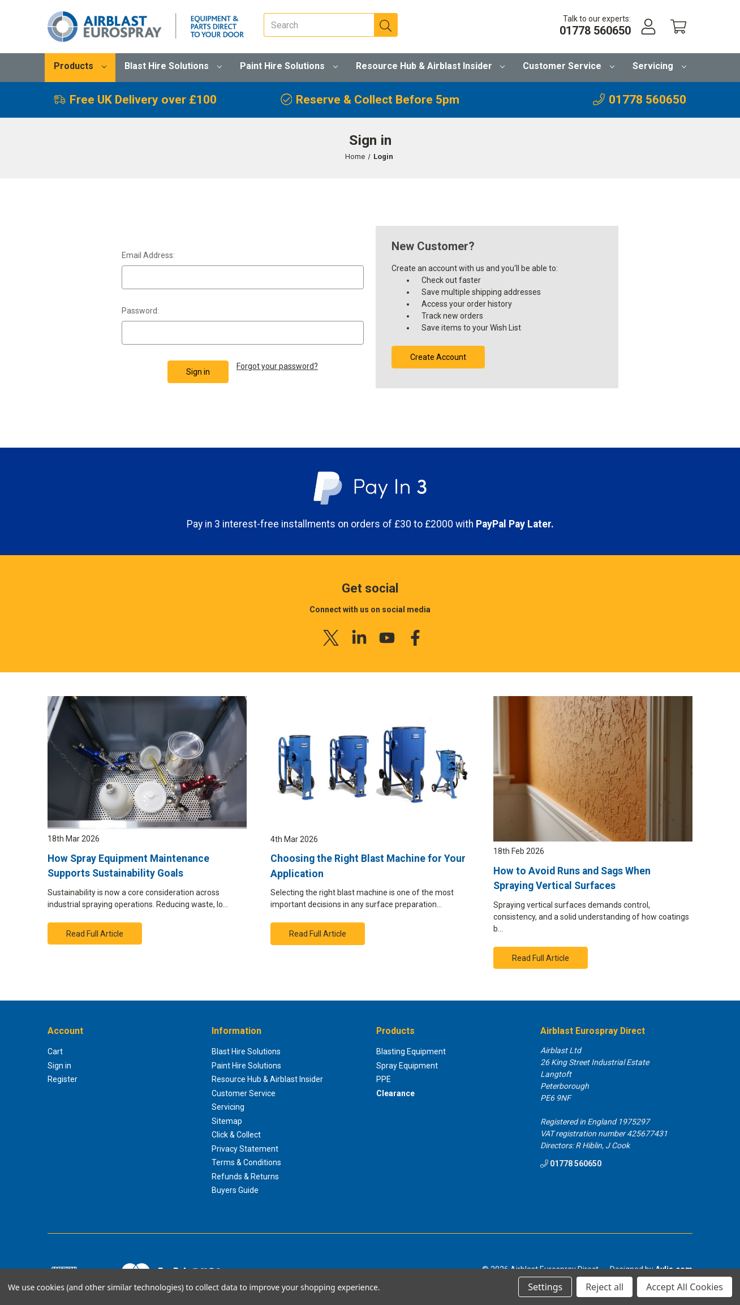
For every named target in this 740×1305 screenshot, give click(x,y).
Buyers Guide (235, 1190)
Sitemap (227, 1121)
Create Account (438, 357)
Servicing (659, 66)
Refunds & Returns (245, 1176)
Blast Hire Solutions (173, 66)
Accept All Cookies (684, 1287)
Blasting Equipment (411, 1051)
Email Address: (148, 255)
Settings (545, 1287)
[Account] (648, 27)
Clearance (395, 1093)
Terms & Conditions (246, 1162)
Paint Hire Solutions (289, 66)
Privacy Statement (245, 1148)
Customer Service (568, 66)
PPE (383, 1079)
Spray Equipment (407, 1065)
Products (80, 66)
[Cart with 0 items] (678, 27)
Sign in (59, 1065)
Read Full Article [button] (94, 933)
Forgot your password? (277, 366)
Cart (55, 1051)
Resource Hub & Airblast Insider (430, 66)
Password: (140, 310)
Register (63, 1079)
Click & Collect (236, 1134)
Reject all (604, 1287)
